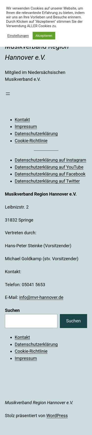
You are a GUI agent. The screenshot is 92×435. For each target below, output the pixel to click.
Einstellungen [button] (18, 36)
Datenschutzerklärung (36, 133)
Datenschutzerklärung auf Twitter (47, 181)
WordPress (57, 415)
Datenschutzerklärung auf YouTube (49, 167)
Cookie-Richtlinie (31, 140)
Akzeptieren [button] (44, 35)
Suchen (12, 310)
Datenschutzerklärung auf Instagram (50, 160)
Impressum (26, 126)
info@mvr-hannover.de (41, 297)
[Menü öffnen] (8, 94)
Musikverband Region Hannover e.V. (39, 402)
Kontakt (22, 119)
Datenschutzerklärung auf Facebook (50, 173)
